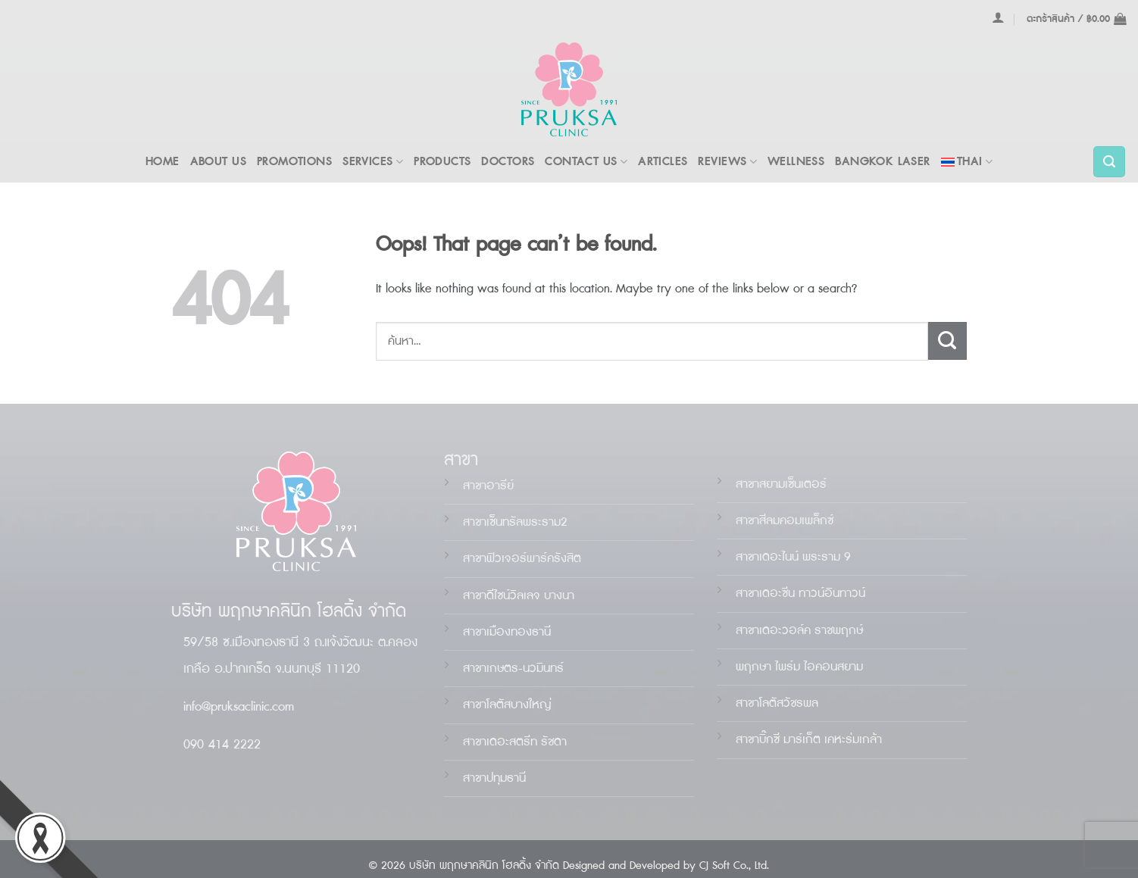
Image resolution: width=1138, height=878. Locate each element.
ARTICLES (662, 161)
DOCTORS (507, 161)
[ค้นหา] (1109, 162)
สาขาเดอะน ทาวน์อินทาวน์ (800, 593)
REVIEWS (727, 161)
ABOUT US (218, 161)
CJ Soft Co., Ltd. (734, 865)
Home (162, 161)
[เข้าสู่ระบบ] (998, 17)
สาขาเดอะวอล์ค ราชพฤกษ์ (799, 630)
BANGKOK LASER (882, 161)
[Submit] (947, 341)
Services (372, 161)
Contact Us (586, 161)
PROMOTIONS (294, 161)
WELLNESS (796, 161)
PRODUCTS (442, 161)
